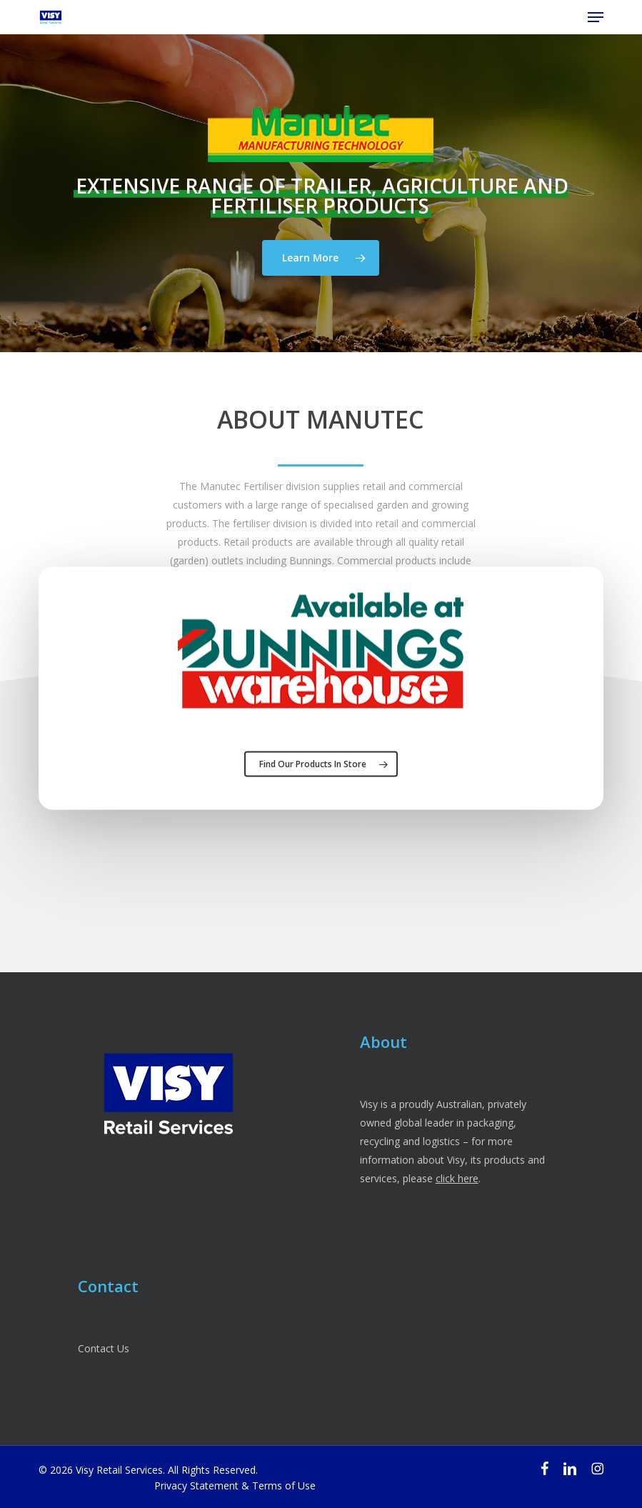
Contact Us (103, 1348)
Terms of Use (284, 1485)
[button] (595, 17)
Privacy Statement (196, 1485)
